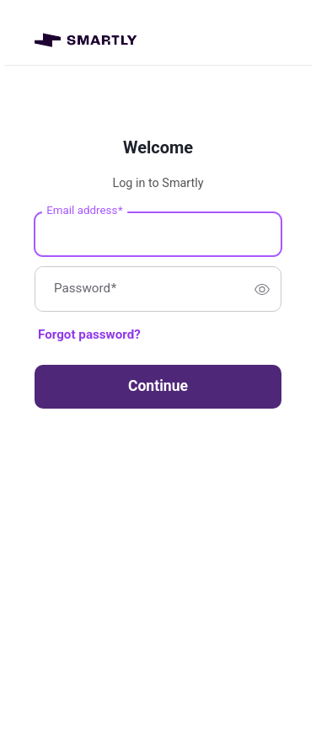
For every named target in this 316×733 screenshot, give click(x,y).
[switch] (262, 289)
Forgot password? (89, 334)
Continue (158, 385)
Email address (84, 211)
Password (85, 289)
